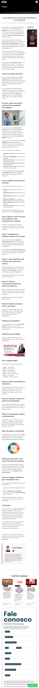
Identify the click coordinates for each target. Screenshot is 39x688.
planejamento (8, 436)
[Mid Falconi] (4, 2)
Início (4, 12)
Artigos (7, 12)
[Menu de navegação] (37, 2)
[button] (32, 38)
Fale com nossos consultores (8, 497)
